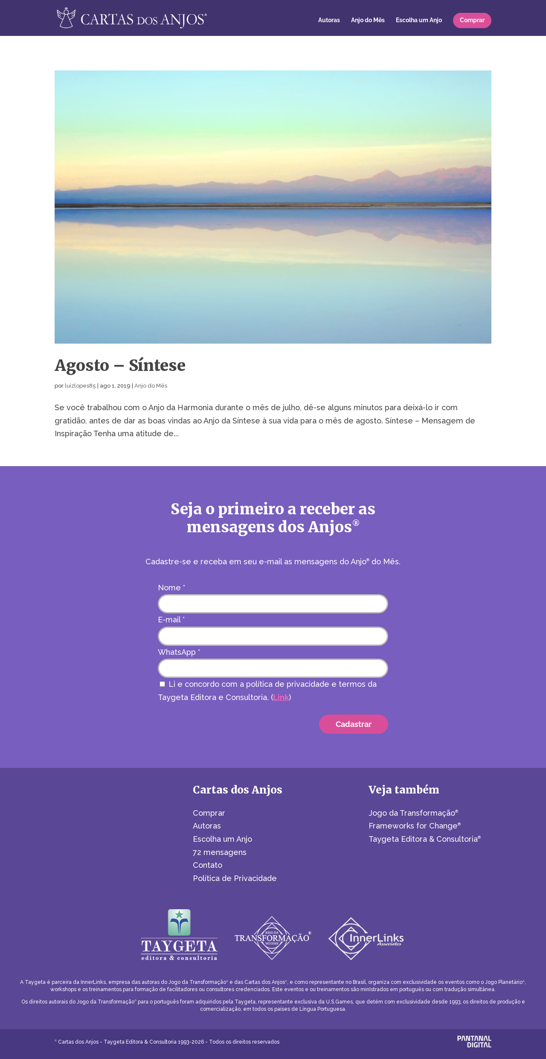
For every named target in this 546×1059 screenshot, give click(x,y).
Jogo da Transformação (413, 812)
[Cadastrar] (353, 724)
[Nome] (273, 603)
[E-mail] (273, 636)
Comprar (472, 20)
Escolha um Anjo (419, 20)
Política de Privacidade (235, 878)
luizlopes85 (80, 385)
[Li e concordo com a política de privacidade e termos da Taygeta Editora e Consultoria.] (162, 684)
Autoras (329, 20)
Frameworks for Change (415, 825)
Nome (171, 587)
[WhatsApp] (273, 668)
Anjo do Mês (368, 20)
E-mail (171, 619)
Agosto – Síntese (120, 365)
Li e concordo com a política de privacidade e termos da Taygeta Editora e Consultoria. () (267, 691)
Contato (207, 865)
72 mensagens (220, 852)
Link (281, 697)
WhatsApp (179, 652)
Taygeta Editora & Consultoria (425, 838)
